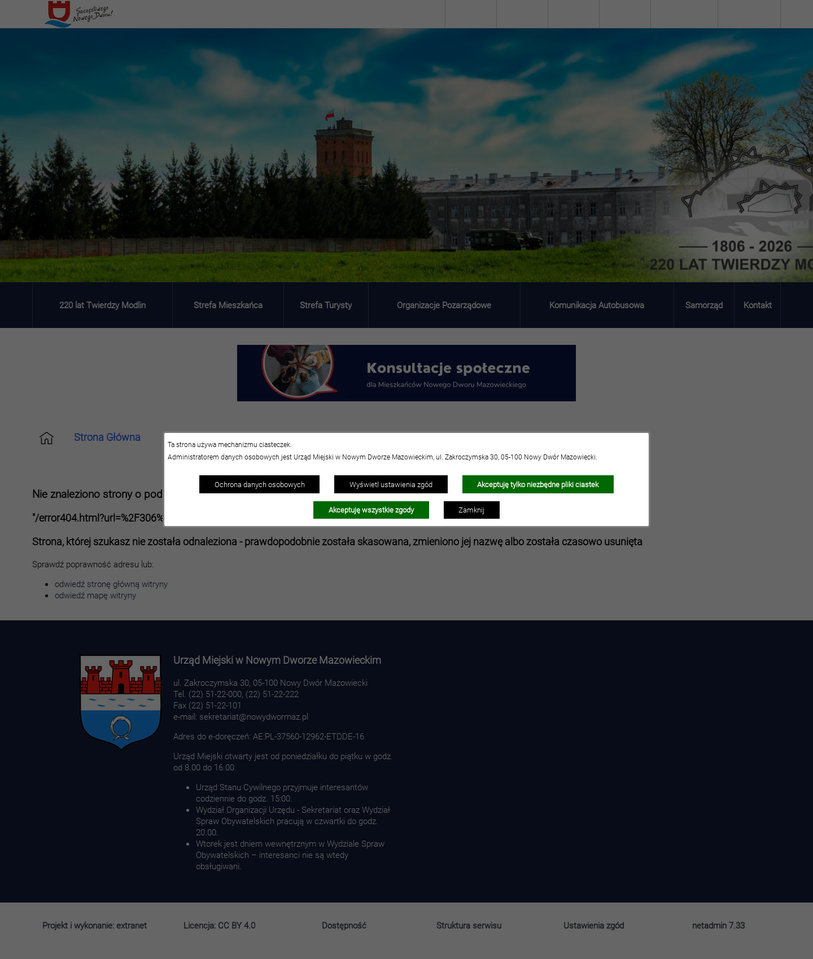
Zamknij (471, 510)
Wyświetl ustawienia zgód (390, 484)
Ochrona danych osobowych (260, 484)
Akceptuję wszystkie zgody (371, 510)
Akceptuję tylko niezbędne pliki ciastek (537, 484)
